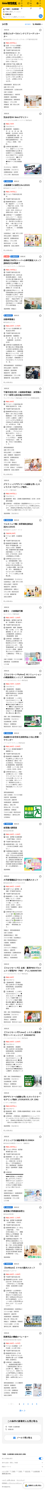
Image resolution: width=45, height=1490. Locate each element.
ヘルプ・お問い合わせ (8, 1480)
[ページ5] (37, 1404)
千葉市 (20, 1471)
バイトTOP (5, 1471)
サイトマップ (20, 1480)
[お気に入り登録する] (40, 30)
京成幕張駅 (36, 1471)
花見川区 (27, 1471)
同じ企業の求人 (8, 250)
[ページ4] (32, 1404)
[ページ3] (28, 1404)
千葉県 (13, 1471)
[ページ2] (24, 1404)
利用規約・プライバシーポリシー (12, 1483)
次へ (21, 1411)
